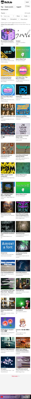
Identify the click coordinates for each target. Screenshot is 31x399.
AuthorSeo (3, 120)
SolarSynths (19, 96)
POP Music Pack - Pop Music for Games (21, 77)
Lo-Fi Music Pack (5, 59)
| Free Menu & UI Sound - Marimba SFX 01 (22, 155)
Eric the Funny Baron (20, 60)
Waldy (2, 216)
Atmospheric (13, 19)
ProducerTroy (19, 293)
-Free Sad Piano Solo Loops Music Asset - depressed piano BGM (8, 292)
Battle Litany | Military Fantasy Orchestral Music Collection (22, 351)
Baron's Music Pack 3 (21, 174)
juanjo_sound (19, 140)
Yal (16, 313)
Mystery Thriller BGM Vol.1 (7, 349)
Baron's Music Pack (21, 59)
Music (18, 16)
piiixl (2, 138)
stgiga (2, 44)
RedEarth (18, 353)
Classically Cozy (20, 290)
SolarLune (18, 99)
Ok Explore (3, 369)
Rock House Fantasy (6, 214)
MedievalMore (4, 158)
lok (1, 237)
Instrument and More (21, 116)
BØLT (2, 179)
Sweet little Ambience (21, 272)
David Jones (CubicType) (6, 255)
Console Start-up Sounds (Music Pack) (22, 136)
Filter (27, 6)
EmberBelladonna (20, 236)
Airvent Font (4, 253)
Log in (27, 2)
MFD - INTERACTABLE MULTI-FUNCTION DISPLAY (7, 196)
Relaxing (4, 19)
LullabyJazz (18, 119)
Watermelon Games (5, 334)
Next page (15, 376)
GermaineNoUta (19, 334)
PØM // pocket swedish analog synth (7, 175)
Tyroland (18, 41)
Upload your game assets (7, 24)
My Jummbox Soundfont (7, 41)
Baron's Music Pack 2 (21, 194)
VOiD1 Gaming (4, 62)
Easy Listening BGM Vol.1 (7, 272)
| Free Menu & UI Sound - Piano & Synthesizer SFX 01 (22, 215)
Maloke (2, 198)
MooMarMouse (19, 275)
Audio (25, 16)
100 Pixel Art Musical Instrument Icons (6, 155)
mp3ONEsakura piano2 (22, 369)
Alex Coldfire (3, 81)
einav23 (17, 257)
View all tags (24, 19)
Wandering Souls (20, 233)
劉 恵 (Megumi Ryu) (20, 159)
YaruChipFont (19, 310)
